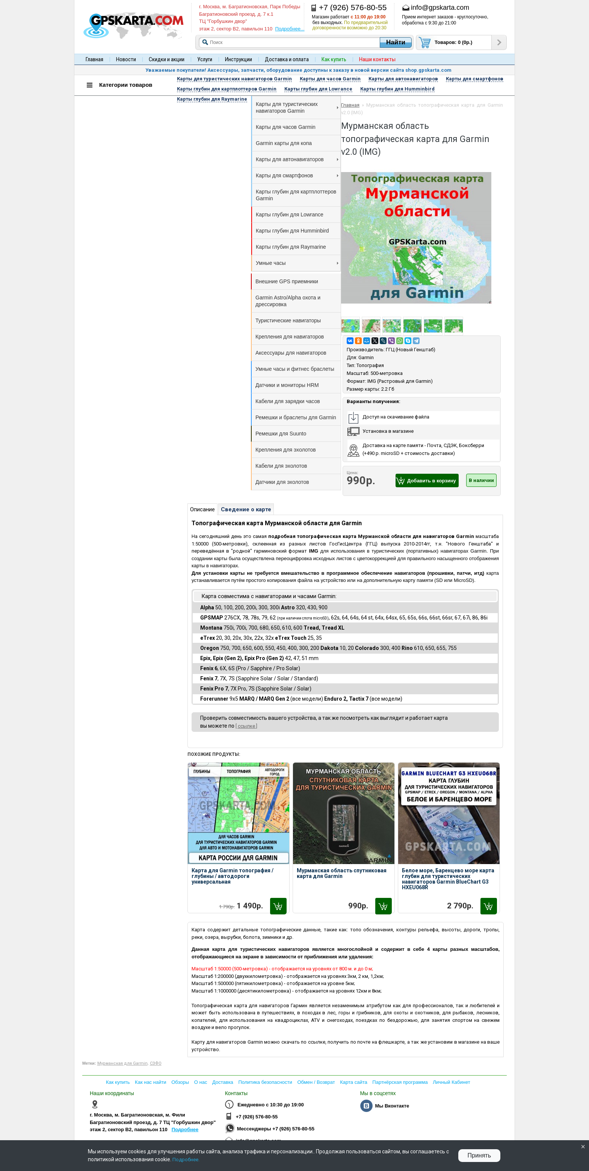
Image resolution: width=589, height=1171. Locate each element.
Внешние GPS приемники (286, 281)
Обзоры (180, 1082)
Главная (94, 59)
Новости (126, 59)
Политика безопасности (265, 1082)
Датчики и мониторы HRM (287, 385)
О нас (200, 1082)
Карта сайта (353, 1082)
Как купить (118, 1082)
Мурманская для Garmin (122, 1063)
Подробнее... (289, 29)
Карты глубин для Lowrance (289, 215)
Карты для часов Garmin (286, 127)
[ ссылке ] (246, 726)
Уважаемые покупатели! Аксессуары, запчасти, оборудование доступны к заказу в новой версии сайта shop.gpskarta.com (298, 70)
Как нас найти (150, 1082)
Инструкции (238, 59)
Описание (202, 509)
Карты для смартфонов (297, 175)
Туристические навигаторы (288, 320)
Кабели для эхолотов (281, 466)
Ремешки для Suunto (280, 434)
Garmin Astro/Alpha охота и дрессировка (287, 301)
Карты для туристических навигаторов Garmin (297, 107)
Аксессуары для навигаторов (290, 353)
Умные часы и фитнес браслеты (294, 369)
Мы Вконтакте (392, 1106)
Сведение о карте (246, 509)
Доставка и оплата (287, 59)
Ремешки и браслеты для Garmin (295, 417)
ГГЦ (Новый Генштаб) (410, 349)
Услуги (204, 59)
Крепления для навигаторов (289, 337)
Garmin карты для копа (284, 143)
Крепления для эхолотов (285, 450)
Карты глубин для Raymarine (291, 247)
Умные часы (297, 263)
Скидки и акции (166, 59)
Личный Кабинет (451, 1082)
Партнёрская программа (399, 1082)
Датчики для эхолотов (282, 482)
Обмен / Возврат (316, 1082)
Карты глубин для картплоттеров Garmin (296, 195)
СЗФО (156, 1063)
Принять (479, 1155)
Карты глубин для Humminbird (292, 231)
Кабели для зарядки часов (287, 401)
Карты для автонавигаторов (297, 159)
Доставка (222, 1082)
